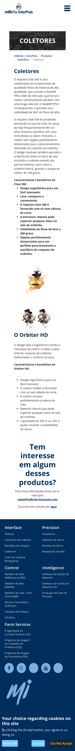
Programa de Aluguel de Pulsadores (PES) (17, 654)
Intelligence (53, 567)
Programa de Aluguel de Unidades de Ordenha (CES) (17, 643)
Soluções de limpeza (17, 611)
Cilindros (10, 617)
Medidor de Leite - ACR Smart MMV (18, 594)
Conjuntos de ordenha (18, 539)
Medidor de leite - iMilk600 (15, 585)
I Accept (38, 743)
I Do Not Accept (61, 743)
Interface (23, 59)
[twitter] (21, 668)
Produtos (46, 56)
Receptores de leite (53, 551)
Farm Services (18, 624)
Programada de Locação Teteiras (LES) (18, 632)
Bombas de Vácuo (52, 545)
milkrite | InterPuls (25, 56)
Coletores (10, 551)
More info (10, 743)
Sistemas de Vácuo (53, 539)
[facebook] (9, 668)
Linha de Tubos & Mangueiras (15, 559)
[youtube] (46, 668)
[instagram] (58, 668)
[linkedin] (33, 668)
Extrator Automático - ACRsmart (17, 603)
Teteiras (9, 534)
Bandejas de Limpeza (17, 545)
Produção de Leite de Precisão (54, 594)
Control (12, 567)
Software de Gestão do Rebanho (55, 575)
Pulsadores (48, 534)
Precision (50, 527)
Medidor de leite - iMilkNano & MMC (15, 575)
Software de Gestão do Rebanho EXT (55, 585)
